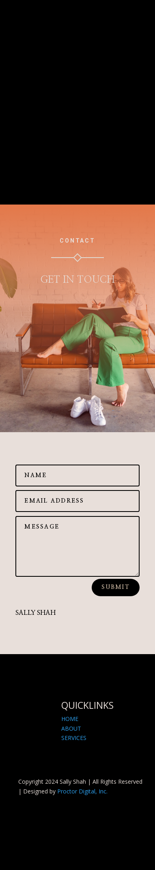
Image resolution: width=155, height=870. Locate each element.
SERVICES (73, 738)
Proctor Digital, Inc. (82, 791)
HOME (69, 719)
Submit (115, 587)
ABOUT (71, 728)
